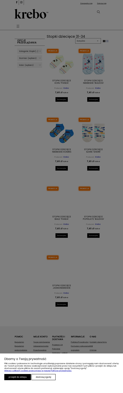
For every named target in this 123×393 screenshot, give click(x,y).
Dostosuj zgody (43, 377)
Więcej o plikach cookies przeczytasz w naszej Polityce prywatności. (38, 370)
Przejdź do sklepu (18, 377)
